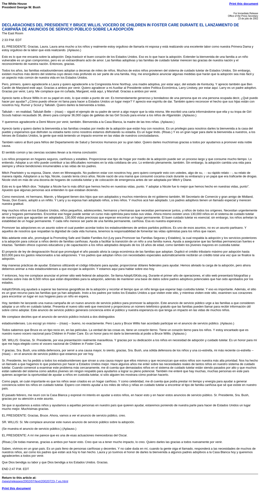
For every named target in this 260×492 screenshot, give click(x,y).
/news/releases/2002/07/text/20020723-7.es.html (35, 481)
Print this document (243, 3)
